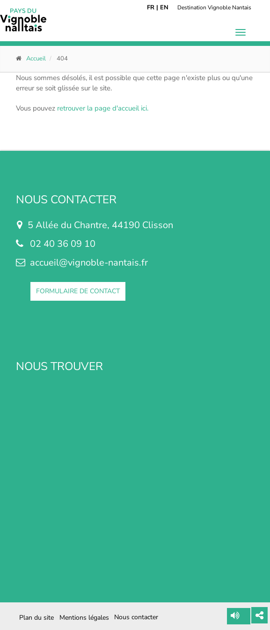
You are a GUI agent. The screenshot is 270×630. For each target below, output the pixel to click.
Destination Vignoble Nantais (214, 7)
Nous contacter (136, 617)
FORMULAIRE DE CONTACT (78, 291)
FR (150, 7)
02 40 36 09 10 (62, 243)
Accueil (36, 58)
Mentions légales (84, 617)
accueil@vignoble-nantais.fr (89, 262)
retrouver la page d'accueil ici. (102, 108)
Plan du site (36, 617)
